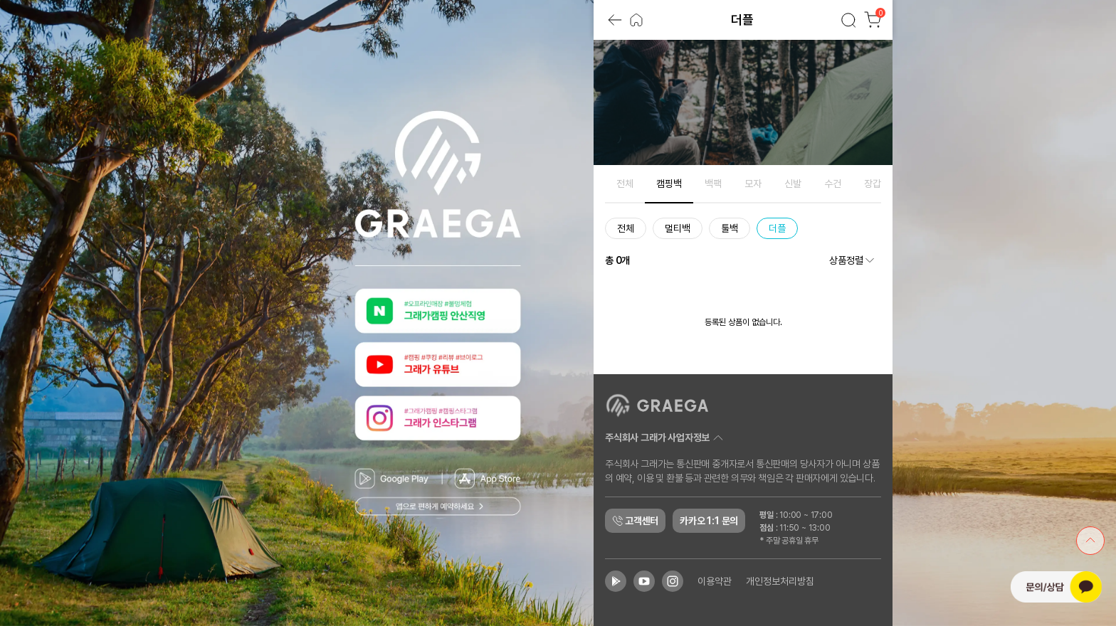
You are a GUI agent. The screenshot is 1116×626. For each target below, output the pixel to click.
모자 (753, 183)
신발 (792, 183)
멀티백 (677, 228)
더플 (777, 228)
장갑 (872, 183)
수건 (832, 183)
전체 (624, 183)
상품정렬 (852, 260)
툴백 (729, 228)
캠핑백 (669, 183)
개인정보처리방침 (780, 581)
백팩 (713, 183)
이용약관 (715, 581)
